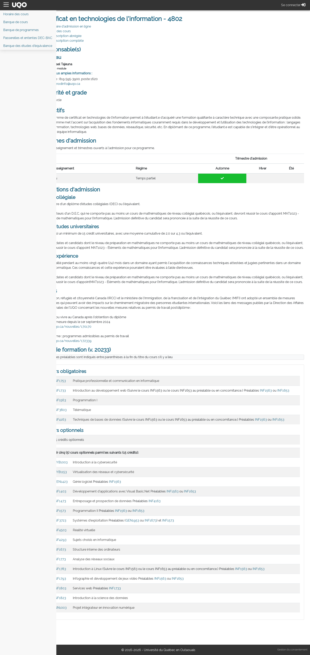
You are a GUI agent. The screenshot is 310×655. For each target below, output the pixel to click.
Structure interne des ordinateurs (117, 568)
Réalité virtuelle (104, 549)
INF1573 (80, 530)
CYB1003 (81, 481)
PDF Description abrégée (83, 36)
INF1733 (80, 400)
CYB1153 (81, 491)
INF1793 (81, 597)
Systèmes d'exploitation (110, 539)
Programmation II (106, 530)
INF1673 (171, 539)
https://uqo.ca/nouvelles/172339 (87, 350)
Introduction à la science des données (120, 617)
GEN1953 (153, 539)
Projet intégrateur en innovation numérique (124, 626)
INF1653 (99, 405)
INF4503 (81, 549)
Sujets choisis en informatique (115, 559)
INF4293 (81, 559)
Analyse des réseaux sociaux (114, 578)
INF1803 (81, 607)
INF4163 (81, 434)
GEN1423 (81, 501)
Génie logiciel (103, 501)
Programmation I (105, 414)
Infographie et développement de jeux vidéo (125, 597)
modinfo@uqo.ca (88, 84)
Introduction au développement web (120, 400)
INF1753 (80, 390)
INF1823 (81, 617)
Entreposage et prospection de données (122, 520)
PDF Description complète (84, 41)
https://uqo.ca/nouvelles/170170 (87, 336)
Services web (103, 607)
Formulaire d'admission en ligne (89, 26)
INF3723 (81, 539)
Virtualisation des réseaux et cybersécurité (124, 491)
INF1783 (81, 588)
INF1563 (286, 400)
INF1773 (80, 578)
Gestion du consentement (292, 649)
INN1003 (81, 626)
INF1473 (81, 520)
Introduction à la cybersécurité (115, 481)
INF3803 (81, 424)
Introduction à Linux (107, 588)
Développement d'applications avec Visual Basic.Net (131, 510)
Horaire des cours (78, 31)
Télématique (102, 424)
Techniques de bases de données (117, 434)
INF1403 (81, 510)
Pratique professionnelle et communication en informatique (136, 390)
